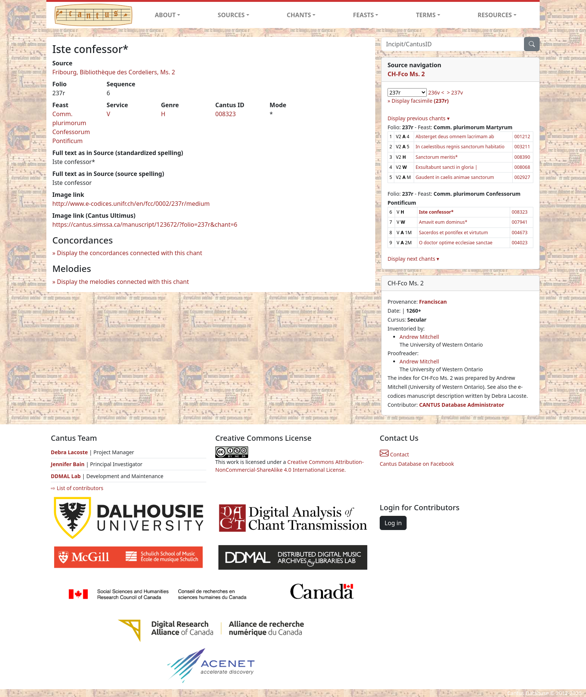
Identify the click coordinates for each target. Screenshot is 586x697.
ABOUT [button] (165, 15)
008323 (225, 114)
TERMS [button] (426, 15)
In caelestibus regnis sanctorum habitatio (460, 146)
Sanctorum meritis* (437, 157)
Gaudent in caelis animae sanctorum (455, 177)
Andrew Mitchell (419, 336)
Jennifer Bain (68, 464)
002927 (522, 177)
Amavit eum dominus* (443, 222)
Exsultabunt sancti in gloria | (446, 167)
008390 (522, 157)
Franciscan (433, 301)
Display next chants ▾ (413, 258)
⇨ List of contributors (77, 488)
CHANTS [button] (299, 15)
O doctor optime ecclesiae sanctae (456, 242)
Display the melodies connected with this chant (123, 282)
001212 (522, 136)
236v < (436, 92)
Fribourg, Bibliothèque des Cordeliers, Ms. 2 (113, 72)
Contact (394, 454)
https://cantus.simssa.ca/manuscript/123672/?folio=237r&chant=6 (144, 224)
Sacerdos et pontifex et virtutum (453, 232)
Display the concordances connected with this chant (129, 253)
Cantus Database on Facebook (417, 463)
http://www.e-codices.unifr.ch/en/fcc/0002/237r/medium (131, 203)
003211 (522, 146)
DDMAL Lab (66, 476)
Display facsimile (420, 100)
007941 (519, 222)
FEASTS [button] (363, 15)
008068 (522, 167)
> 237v (455, 92)
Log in (393, 523)
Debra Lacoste (69, 452)
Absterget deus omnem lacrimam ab (455, 136)
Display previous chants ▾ (419, 118)
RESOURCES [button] (495, 15)
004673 (519, 232)
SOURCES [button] (231, 15)
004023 (519, 242)
